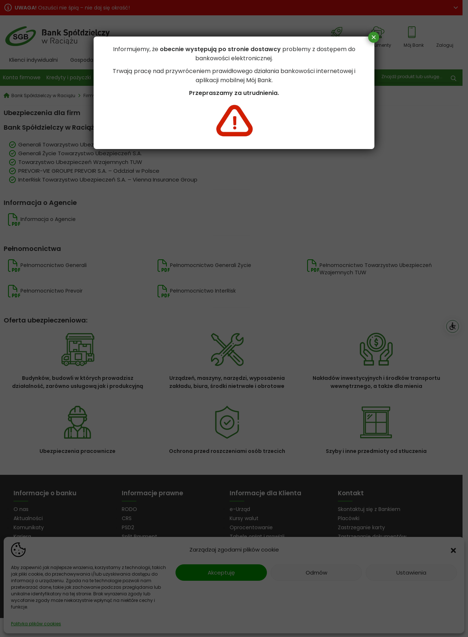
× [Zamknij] (373, 37)
